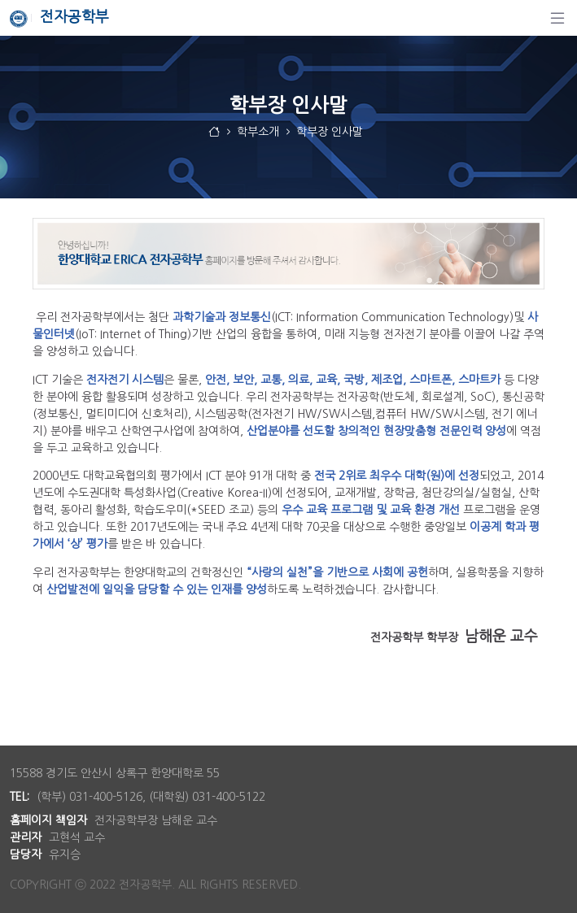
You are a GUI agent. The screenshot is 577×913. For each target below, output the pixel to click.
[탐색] (557, 18)
